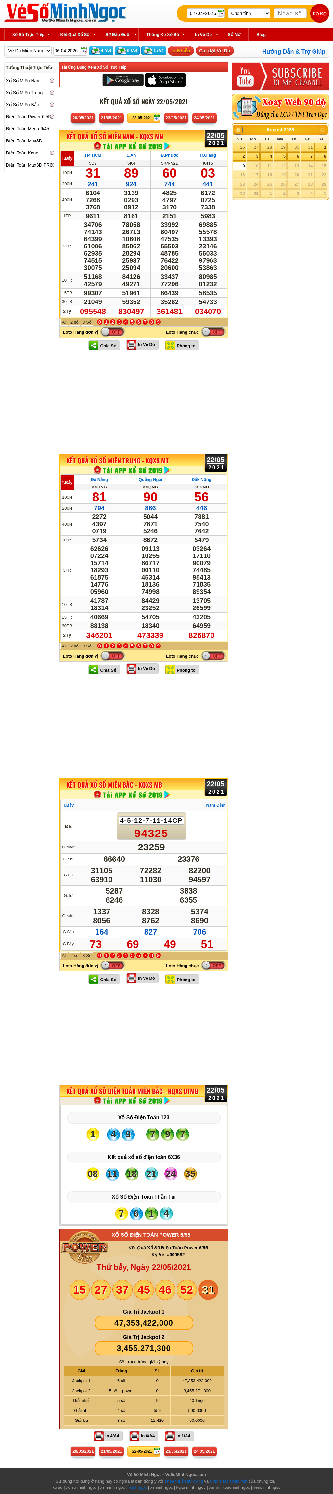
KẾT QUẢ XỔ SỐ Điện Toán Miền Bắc (132, 1091)
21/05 (111, 117)
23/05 (176, 117)
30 (296, 147)
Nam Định (215, 805)
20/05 (83, 117)
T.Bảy (67, 158)
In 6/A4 (148, 1436)
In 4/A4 (112, 1436)
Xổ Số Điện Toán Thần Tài (144, 1197)
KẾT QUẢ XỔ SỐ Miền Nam (114, 136)
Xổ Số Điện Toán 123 (144, 1117)
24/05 (204, 117)
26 (242, 147)
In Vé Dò (146, 344)
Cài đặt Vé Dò (214, 50)
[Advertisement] (143, 401)
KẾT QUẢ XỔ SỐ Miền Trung (117, 460)
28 (269, 147)
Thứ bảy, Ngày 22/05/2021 (143, 1267)
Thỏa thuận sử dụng (183, 1481)
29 (283, 147)
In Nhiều (180, 50)
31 (310, 147)
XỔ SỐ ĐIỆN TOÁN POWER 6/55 (151, 1235)
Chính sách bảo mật (229, 1481)
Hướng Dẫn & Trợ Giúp (294, 51)
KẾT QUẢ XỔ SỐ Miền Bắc (114, 785)
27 (256, 147)
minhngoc (138, 1487)
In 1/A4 (183, 1436)
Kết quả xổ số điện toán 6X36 (144, 1157)
